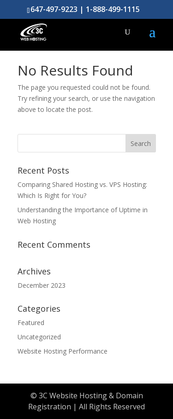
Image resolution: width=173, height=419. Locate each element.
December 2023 (42, 285)
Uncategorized (39, 336)
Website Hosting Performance (62, 351)
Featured (31, 322)
